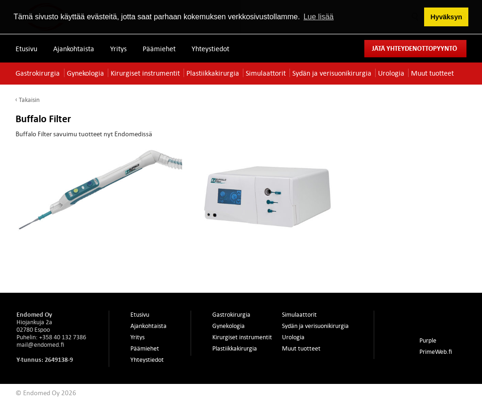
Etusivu (26, 48)
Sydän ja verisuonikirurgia (331, 73)
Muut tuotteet (432, 73)
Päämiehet (159, 48)
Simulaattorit (266, 73)
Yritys (118, 48)
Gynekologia (85, 73)
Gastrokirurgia (38, 73)
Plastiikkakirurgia (212, 73)
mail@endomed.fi (40, 344)
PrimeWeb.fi (435, 351)
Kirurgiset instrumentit (145, 73)
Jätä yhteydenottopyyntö (414, 48)
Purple (427, 340)
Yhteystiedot (210, 48)
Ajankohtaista (73, 48)
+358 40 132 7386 (62, 337)
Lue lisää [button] (319, 17)
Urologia (391, 73)
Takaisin (29, 99)
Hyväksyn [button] (446, 17)
